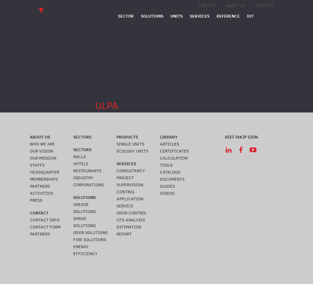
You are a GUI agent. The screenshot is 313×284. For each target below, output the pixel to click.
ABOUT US (235, 5)
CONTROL (126, 192)
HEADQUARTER (44, 172)
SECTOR (126, 16)
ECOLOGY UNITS (132, 151)
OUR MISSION (43, 158)
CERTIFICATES (174, 151)
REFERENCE (228, 16)
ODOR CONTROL (132, 213)
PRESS (36, 200)
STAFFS (37, 165)
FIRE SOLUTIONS (89, 240)
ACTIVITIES (41, 193)
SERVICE (125, 206)
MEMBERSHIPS (44, 179)
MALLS (79, 157)
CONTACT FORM (45, 227)
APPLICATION (130, 199)
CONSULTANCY (131, 171)
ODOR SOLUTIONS (90, 232)
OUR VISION (41, 151)
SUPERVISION (130, 185)
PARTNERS (40, 186)
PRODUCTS (127, 137)
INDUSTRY (83, 178)
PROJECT (125, 178)
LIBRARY (207, 5)
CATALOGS (170, 172)
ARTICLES (169, 144)
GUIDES (167, 186)
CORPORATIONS (88, 185)
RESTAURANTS (87, 171)
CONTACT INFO (45, 220)
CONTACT (264, 5)
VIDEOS (167, 193)
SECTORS (82, 137)
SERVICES (199, 16)
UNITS (176, 16)
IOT (250, 16)
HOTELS (80, 164)
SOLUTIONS (152, 16)
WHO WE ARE (42, 144)
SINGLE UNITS (130, 144)
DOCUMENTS (172, 179)
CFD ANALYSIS (131, 220)
